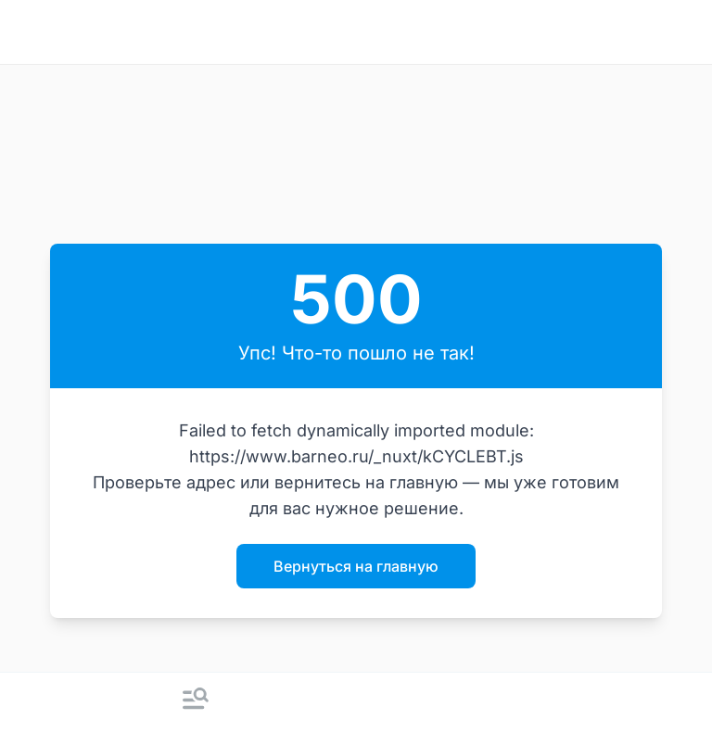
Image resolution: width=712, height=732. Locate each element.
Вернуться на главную (356, 566)
